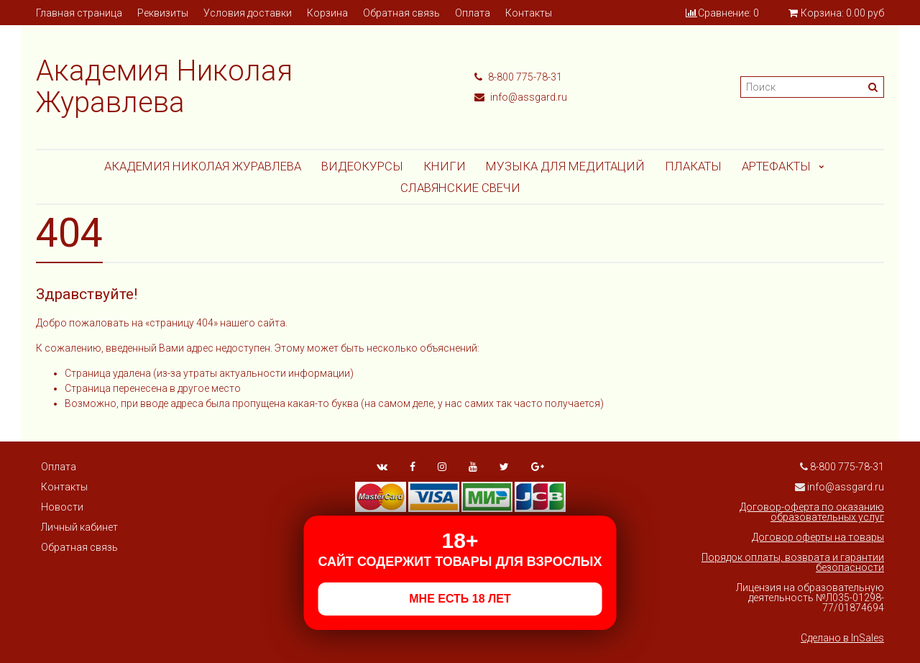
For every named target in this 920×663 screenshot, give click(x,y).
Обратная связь (401, 13)
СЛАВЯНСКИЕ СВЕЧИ (460, 187)
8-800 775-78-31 (518, 77)
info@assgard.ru (520, 97)
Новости (62, 507)
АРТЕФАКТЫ (776, 166)
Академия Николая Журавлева (202, 166)
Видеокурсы (362, 166)
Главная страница (79, 13)
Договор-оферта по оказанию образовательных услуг (812, 512)
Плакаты (693, 166)
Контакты (528, 13)
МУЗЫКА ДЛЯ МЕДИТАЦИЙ (565, 166)
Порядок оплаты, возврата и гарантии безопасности (793, 562)
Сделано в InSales (842, 638)
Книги (444, 166)
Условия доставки (247, 13)
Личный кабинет (79, 527)
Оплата (472, 13)
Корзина (327, 13)
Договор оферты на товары (818, 537)
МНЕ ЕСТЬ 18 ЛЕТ (459, 599)
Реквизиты (162, 13)
